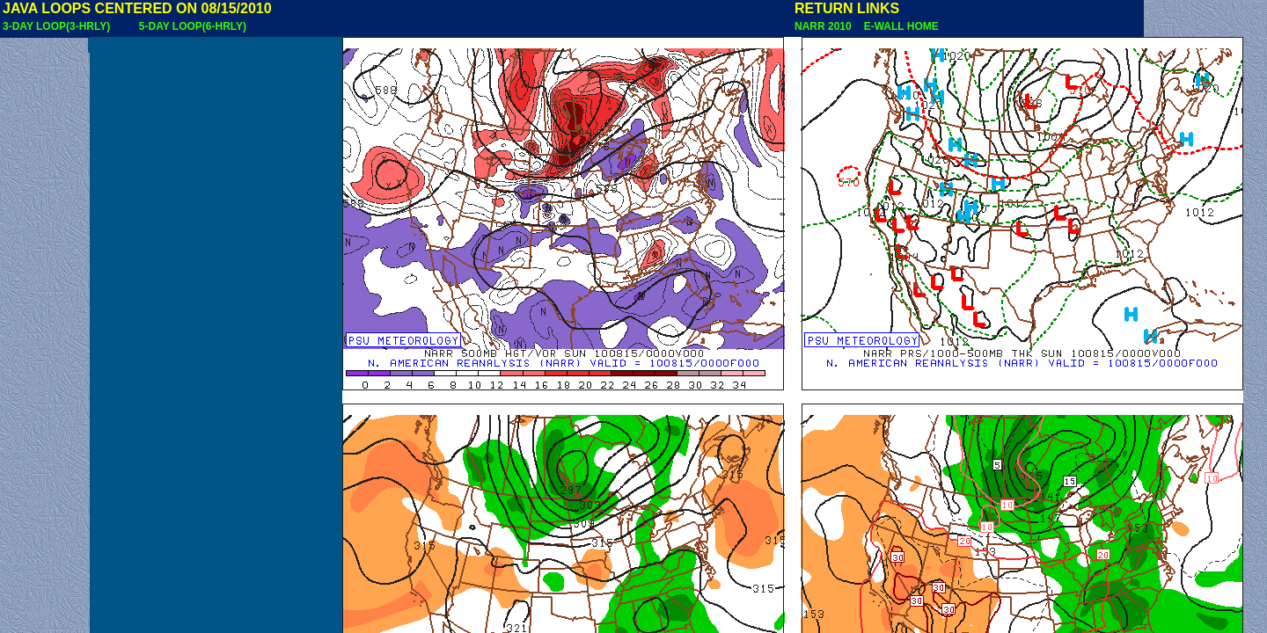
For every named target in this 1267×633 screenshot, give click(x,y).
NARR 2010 (824, 26)
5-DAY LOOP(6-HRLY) (192, 26)
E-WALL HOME (898, 26)
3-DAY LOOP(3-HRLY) (56, 26)
